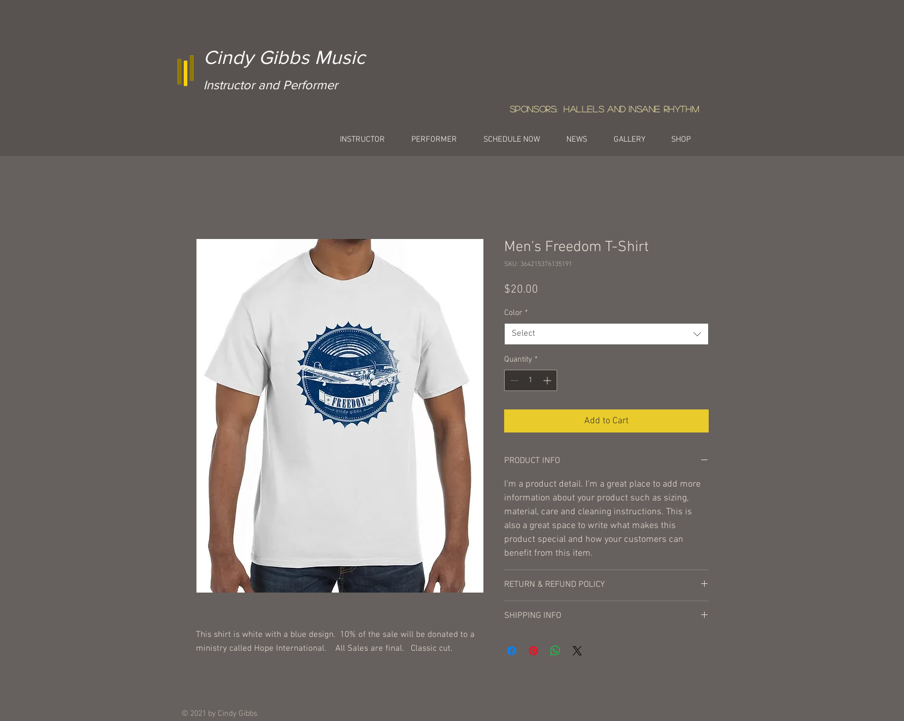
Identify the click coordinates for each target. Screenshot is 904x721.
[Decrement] (513, 380)
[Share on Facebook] (512, 651)
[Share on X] (577, 651)
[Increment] (548, 380)
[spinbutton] (530, 380)
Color (516, 313)
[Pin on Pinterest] (533, 651)
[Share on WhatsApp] (555, 651)
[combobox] (606, 334)
